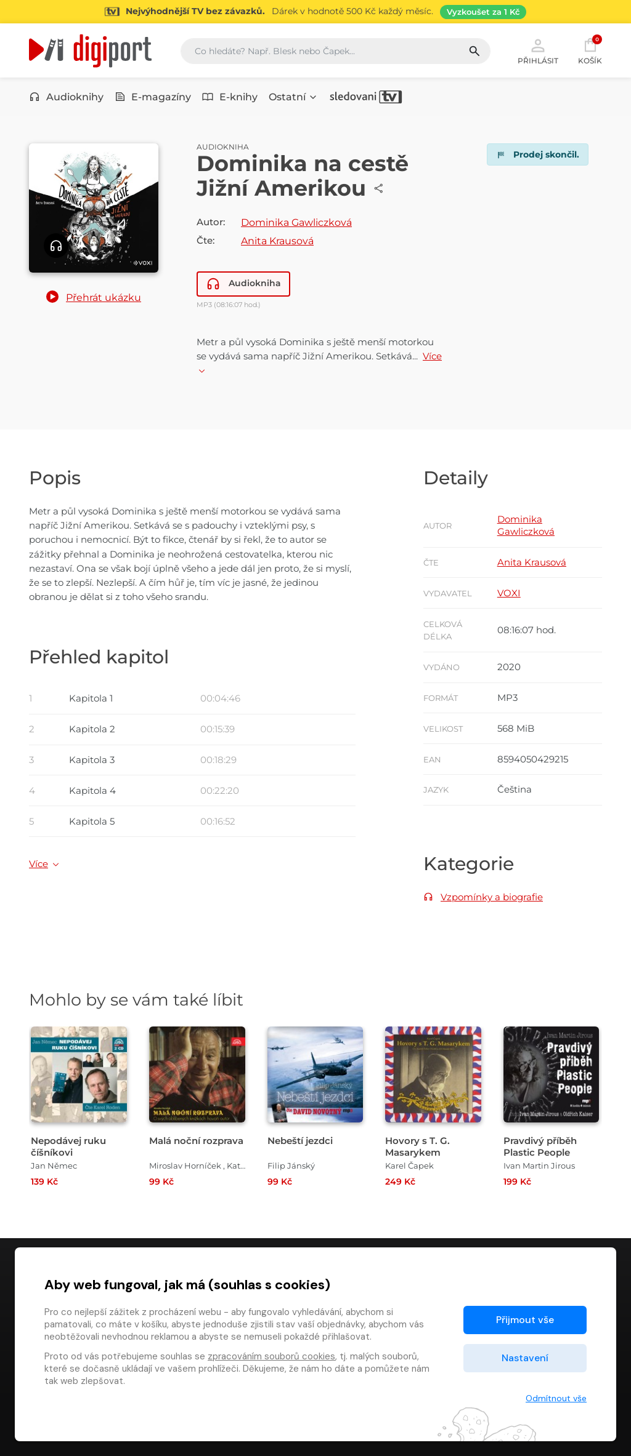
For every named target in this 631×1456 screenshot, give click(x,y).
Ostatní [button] (293, 97)
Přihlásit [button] (538, 50)
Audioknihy (66, 97)
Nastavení (525, 1357)
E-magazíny (153, 97)
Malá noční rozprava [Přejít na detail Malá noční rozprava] (196, 1140)
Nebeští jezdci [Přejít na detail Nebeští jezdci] (300, 1140)
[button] (93, 297)
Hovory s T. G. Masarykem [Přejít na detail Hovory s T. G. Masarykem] (417, 1146)
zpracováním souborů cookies (271, 1356)
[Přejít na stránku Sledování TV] (315, 11)
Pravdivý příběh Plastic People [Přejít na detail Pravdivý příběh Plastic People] (540, 1146)
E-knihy (230, 97)
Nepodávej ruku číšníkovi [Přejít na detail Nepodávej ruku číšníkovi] (68, 1146)
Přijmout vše (525, 1319)
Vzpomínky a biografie (492, 897)
